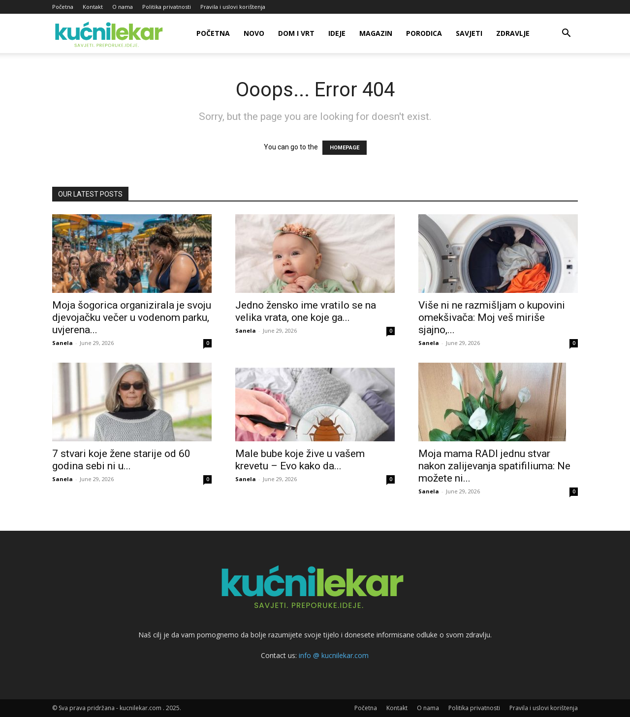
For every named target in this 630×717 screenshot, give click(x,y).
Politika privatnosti (166, 6)
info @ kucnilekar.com (334, 655)
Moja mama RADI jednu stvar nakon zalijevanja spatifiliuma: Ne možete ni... (494, 466)
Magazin (375, 33)
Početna (62, 6)
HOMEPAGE (344, 147)
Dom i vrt (296, 33)
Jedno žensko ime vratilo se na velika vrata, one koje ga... (305, 311)
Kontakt (93, 6)
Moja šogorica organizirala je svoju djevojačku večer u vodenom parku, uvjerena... (131, 317)
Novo (254, 33)
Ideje (337, 33)
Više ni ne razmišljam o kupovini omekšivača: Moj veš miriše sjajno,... (491, 317)
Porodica (424, 33)
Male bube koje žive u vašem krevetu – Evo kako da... (300, 460)
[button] (566, 34)
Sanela (62, 342)
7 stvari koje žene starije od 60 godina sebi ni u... (121, 460)
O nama (122, 6)
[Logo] (110, 34)
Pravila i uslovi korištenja (232, 6)
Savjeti (469, 33)
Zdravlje (513, 33)
